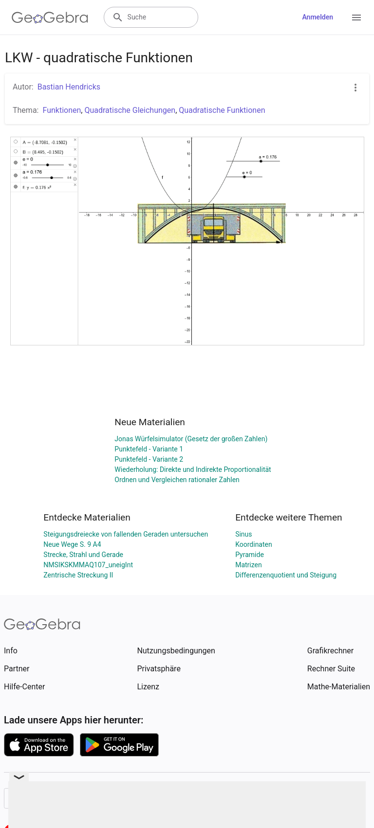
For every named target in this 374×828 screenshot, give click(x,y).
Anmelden (317, 17)
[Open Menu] (356, 17)
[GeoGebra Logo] (50, 17)
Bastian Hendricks (68, 86)
